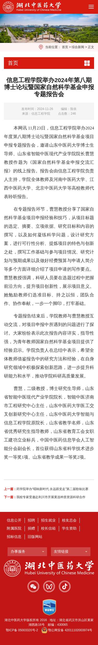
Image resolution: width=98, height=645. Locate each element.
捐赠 (31, 528)
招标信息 (14, 537)
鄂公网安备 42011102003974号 (70, 630)
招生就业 (48, 520)
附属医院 (14, 528)
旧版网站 (35, 537)
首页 (65, 47)
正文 (91, 47)
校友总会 (69, 520)
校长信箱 (48, 528)
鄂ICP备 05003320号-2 (22, 630)
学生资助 (69, 528)
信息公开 (14, 520)
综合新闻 (78, 47)
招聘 (31, 520)
